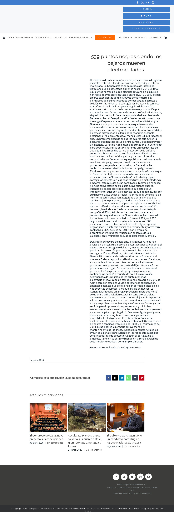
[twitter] (142, 2)
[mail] (148, 477)
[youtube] (147, 2)
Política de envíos (119, 508)
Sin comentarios (55, 442)
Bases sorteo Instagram (139, 508)
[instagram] (153, 2)
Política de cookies (102, 508)
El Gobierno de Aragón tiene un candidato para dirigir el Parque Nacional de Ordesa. (124, 439)
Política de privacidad (82, 508)
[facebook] (137, 2)
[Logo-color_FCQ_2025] (32, 9)
